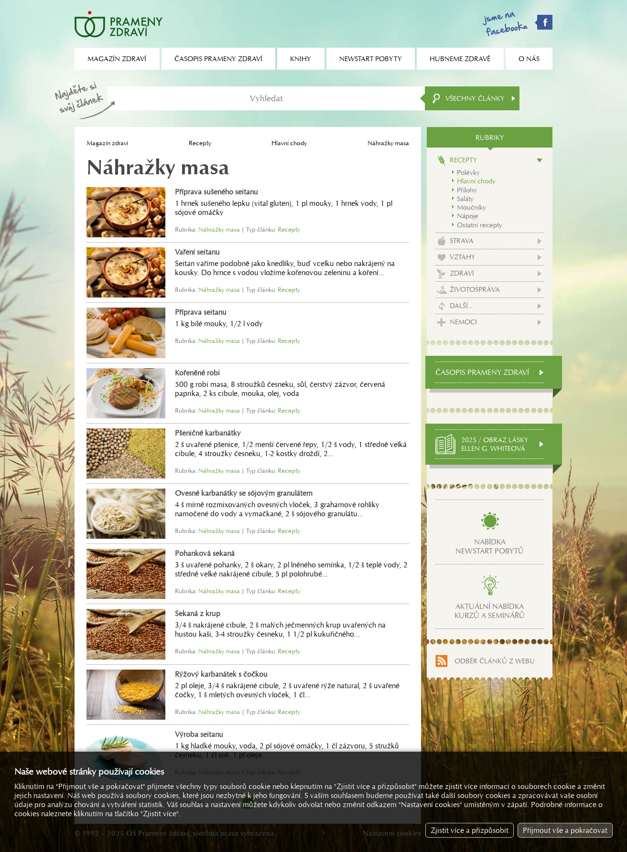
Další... (461, 305)
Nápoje (467, 216)
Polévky (468, 172)
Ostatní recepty (479, 225)
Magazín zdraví (107, 143)
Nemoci (463, 322)
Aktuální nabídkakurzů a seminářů (489, 611)
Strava (462, 240)
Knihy (300, 58)
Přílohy (467, 190)
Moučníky (471, 207)
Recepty (200, 143)
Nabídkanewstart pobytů (489, 546)
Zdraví (462, 273)
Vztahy (463, 257)
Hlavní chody (289, 143)
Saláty (465, 198)
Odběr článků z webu (494, 661)
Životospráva (475, 289)
